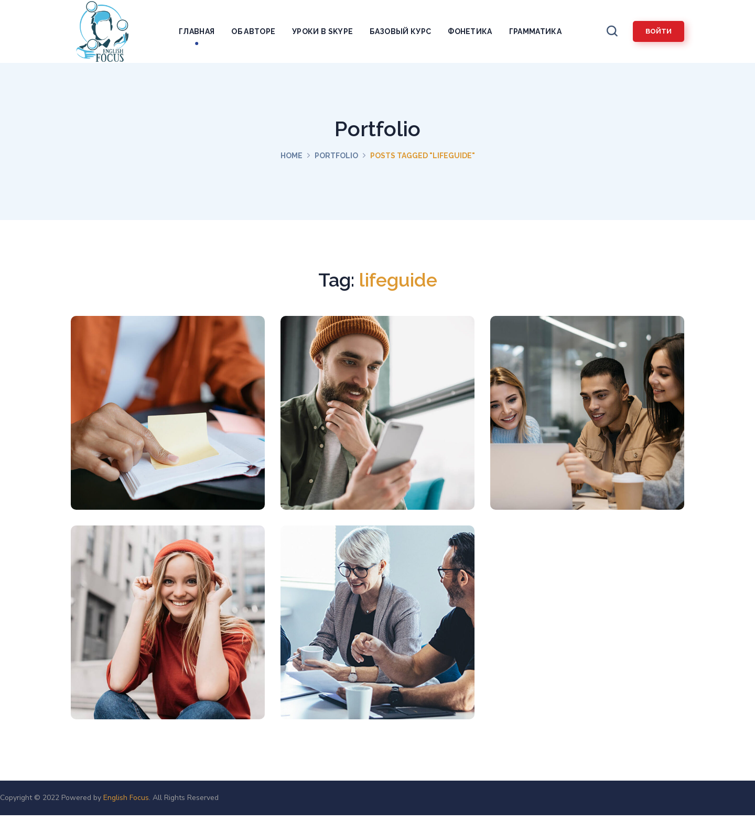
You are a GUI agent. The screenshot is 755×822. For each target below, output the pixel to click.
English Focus (126, 798)
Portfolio (336, 155)
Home (292, 155)
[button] (612, 31)
